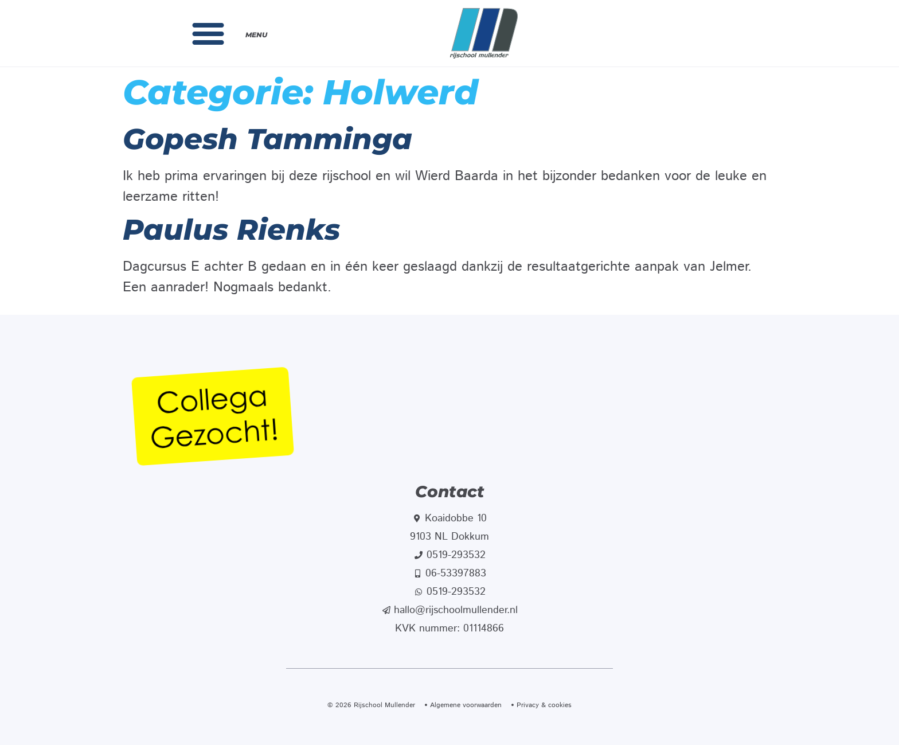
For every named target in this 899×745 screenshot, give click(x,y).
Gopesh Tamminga (267, 139)
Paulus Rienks (231, 229)
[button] (208, 33)
